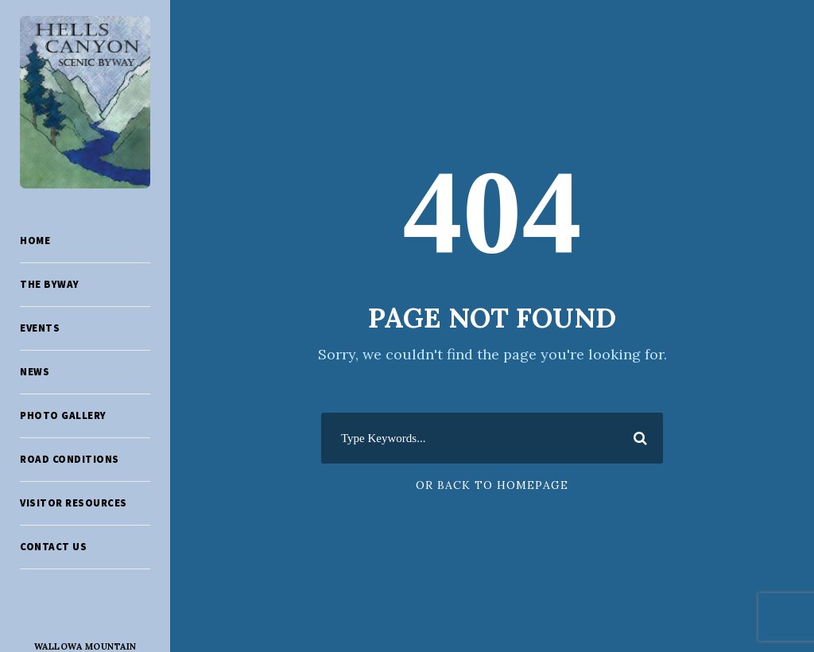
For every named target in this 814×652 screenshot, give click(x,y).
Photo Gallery (63, 415)
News (34, 371)
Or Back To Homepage (492, 485)
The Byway (49, 284)
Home (35, 240)
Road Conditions (69, 459)
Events (40, 328)
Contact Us (53, 546)
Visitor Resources (73, 503)
